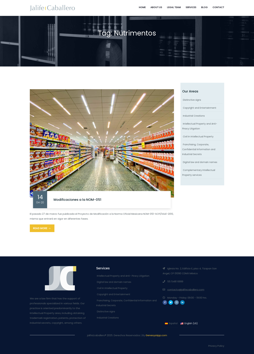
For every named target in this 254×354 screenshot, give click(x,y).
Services (191, 7)
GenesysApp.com (156, 335)
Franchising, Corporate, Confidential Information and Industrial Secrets (198, 149)
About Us (156, 7)
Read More (42, 228)
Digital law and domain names (200, 162)
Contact (218, 7)
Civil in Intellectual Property (198, 136)
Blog (204, 7)
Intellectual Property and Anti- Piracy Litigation (123, 275)
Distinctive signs (192, 100)
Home (142, 7)
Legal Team (174, 7)
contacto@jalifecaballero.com (185, 289)
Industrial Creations (194, 115)
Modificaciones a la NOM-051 (77, 199)
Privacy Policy (216, 346)
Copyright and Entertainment (199, 107)
